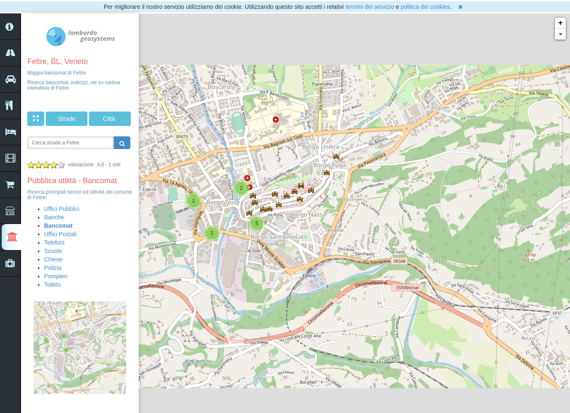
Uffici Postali (60, 234)
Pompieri (55, 276)
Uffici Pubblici (61, 208)
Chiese (53, 259)
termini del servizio (370, 6)
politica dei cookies (425, 6)
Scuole (53, 251)
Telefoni (54, 242)
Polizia (52, 267)
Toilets (52, 284)
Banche (54, 217)
